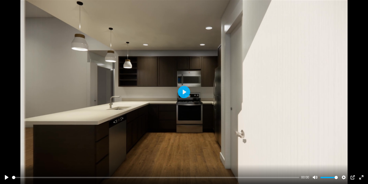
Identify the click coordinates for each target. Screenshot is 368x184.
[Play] (7, 177)
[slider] (155, 177)
